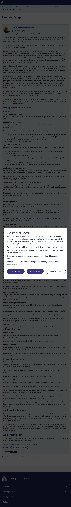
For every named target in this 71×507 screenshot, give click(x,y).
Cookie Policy (34, 244)
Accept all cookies (16, 271)
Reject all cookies (35, 271)
